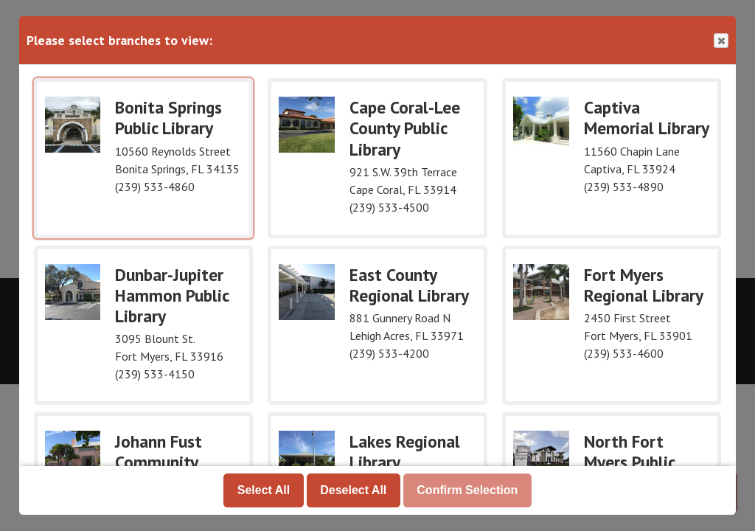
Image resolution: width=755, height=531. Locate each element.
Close (720, 41)
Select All (263, 490)
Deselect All (353, 490)
